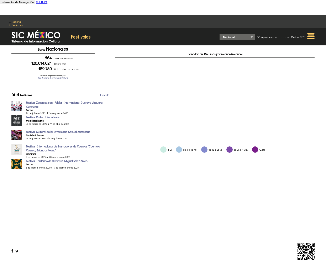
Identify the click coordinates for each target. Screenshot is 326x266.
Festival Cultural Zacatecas (42, 117)
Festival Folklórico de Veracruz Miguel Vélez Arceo (56, 161)
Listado (104, 95)
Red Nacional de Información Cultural (53, 78)
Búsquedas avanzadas (273, 37)
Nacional (16, 21)
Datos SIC (298, 37)
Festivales (17, 25)
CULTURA (41, 2)
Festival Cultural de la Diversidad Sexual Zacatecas (58, 132)
